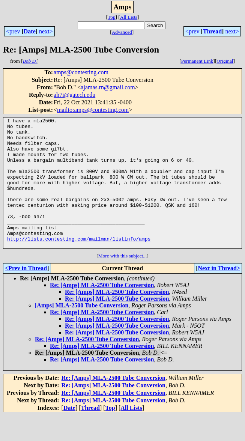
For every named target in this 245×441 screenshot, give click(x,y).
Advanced (122, 32)
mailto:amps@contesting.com (93, 110)
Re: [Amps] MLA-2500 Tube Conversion (102, 311)
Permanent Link (197, 61)
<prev (13, 31)
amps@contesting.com (81, 72)
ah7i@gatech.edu (74, 95)
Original (224, 61)
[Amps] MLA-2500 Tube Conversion (81, 331)
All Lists (128, 17)
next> (46, 31)
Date (30, 31)
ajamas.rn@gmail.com (108, 87)
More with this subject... (122, 281)
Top (112, 17)
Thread (212, 31)
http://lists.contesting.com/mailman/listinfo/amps (78, 263)
